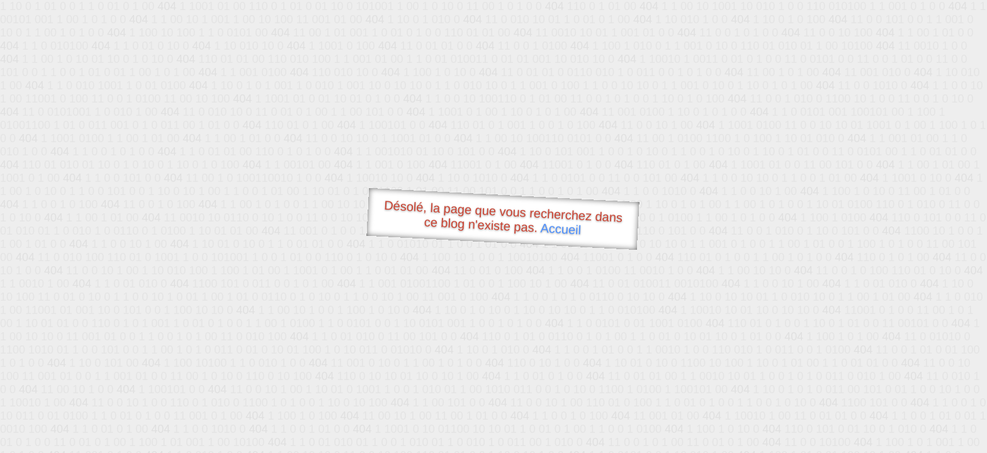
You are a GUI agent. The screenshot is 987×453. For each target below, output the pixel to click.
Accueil (561, 229)
